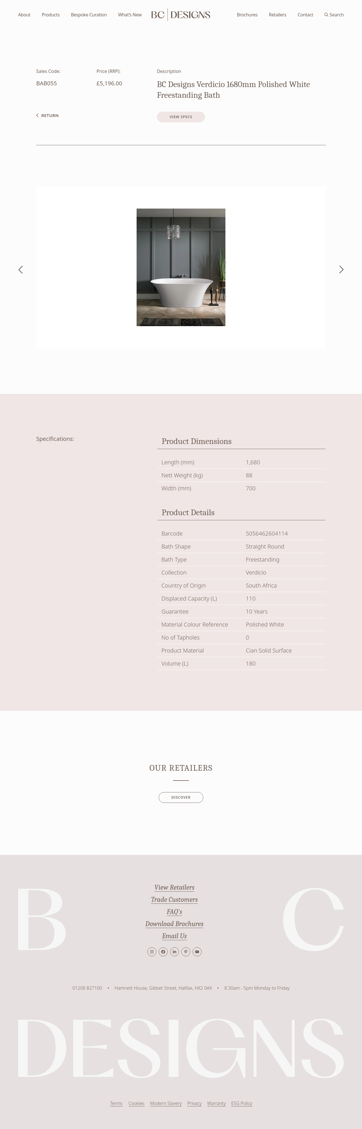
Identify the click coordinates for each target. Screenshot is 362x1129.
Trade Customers (174, 899)
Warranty (216, 1103)
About (24, 15)
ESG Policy (242, 1103)
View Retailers (174, 887)
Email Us (174, 936)
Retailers (277, 15)
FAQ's (174, 911)
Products (50, 15)
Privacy (194, 1103)
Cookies (136, 1103)
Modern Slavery (165, 1103)
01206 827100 (87, 988)
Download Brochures (174, 924)
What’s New (129, 15)
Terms (115, 1103)
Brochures (247, 15)
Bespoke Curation (89, 15)
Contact (305, 15)
